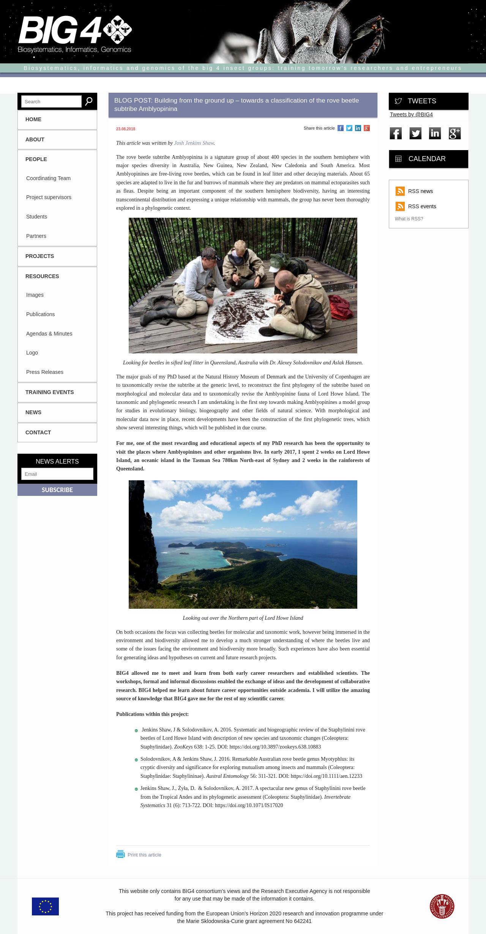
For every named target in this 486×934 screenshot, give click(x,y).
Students (36, 217)
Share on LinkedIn (358, 128)
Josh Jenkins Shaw (194, 143)
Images (35, 295)
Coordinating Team (48, 178)
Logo (32, 353)
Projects (39, 256)
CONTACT (38, 432)
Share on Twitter (349, 128)
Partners (36, 236)
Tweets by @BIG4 (411, 114)
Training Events (49, 392)
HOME (33, 119)
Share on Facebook (341, 128)
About (34, 139)
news (420, 191)
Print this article (144, 855)
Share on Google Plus (367, 128)
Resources (42, 276)
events (422, 206)
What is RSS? (409, 219)
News (33, 412)
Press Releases (44, 372)
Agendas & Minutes (49, 334)
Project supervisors (48, 197)
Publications (40, 314)
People (36, 159)
